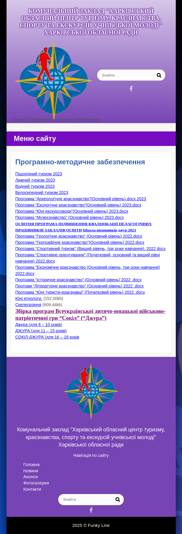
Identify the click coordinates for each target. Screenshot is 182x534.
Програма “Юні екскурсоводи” (44, 211)
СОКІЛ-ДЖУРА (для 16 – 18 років (47, 337)
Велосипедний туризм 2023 (41, 192)
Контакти (32, 489)
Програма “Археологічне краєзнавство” (53, 198)
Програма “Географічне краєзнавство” (52, 242)
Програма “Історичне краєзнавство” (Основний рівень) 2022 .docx (78, 279)
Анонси (30, 476)
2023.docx (131, 205)
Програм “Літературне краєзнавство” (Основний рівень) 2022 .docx (79, 286)
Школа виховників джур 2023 (109, 230)
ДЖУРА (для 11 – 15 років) (41, 330)
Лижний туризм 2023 (35, 180)
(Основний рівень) (108, 198)
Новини (30, 470)
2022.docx (134, 242)
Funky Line (99, 525)
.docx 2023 (136, 198)
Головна (31, 464)
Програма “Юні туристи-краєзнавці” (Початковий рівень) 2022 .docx (80, 292)
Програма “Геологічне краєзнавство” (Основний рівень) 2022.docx (78, 236)
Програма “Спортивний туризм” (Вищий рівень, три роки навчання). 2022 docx (90, 248)
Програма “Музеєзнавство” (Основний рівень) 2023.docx (69, 217)
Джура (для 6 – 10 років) (38, 324)
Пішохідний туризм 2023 (38, 173)
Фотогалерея (36, 483)
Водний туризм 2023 (35, 186)
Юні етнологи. (28, 298)
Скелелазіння (28, 304)
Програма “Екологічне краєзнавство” (50, 205)
